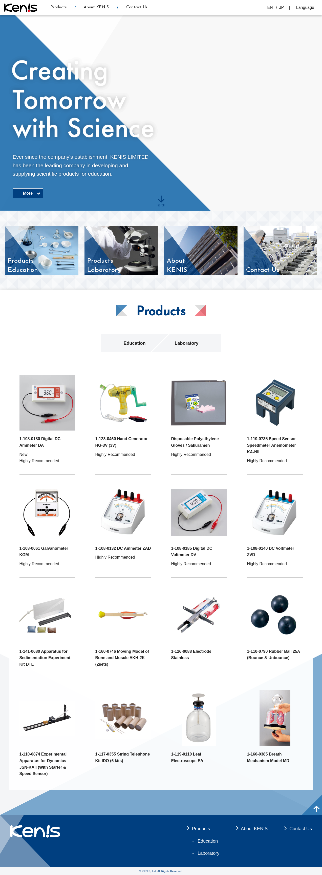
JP (281, 7)
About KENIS (96, 7)
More (28, 193)
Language (305, 7)
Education (134, 343)
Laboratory (186, 343)
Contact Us (136, 7)
